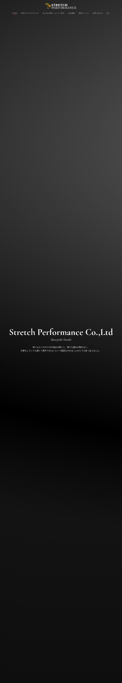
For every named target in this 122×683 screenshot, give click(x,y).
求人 (108, 13)
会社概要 (71, 13)
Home (14, 13)
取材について (84, 13)
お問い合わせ (98, 13)
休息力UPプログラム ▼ (30, 13)
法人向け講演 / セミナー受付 (53, 13)
